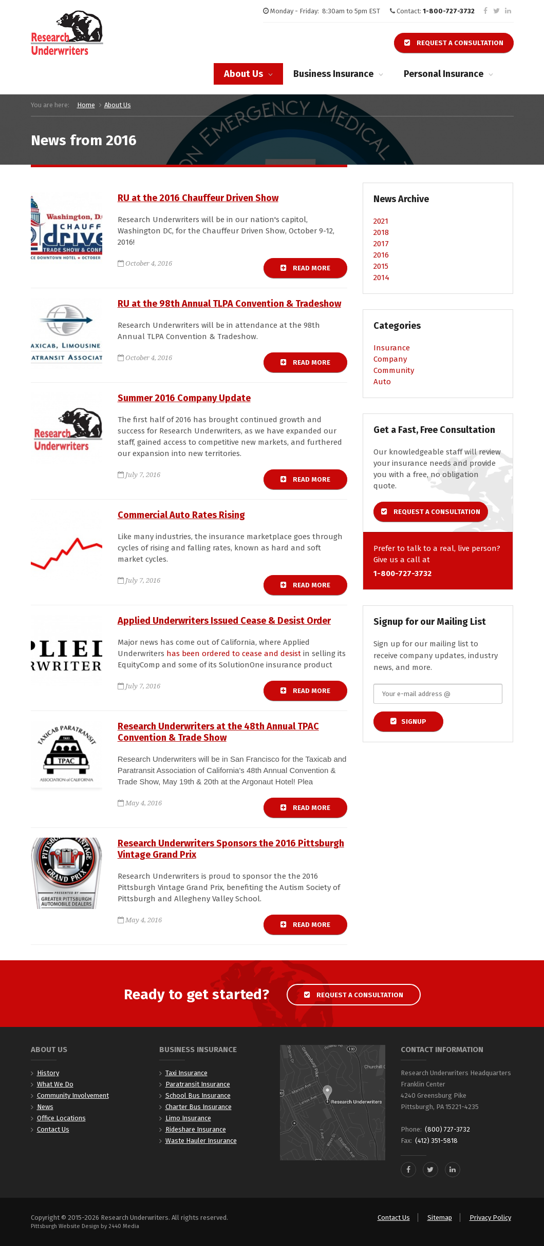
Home (86, 105)
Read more (313, 268)
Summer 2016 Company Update (184, 398)
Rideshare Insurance (195, 1129)
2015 (380, 266)
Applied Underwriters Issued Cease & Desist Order (224, 620)
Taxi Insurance (186, 1073)
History (48, 1073)
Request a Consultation (453, 43)
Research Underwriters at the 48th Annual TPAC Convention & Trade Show (218, 732)
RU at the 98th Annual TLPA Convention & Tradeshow (229, 303)
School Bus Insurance (198, 1095)
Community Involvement (73, 1095)
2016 (381, 255)
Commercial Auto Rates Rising (181, 515)
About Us (243, 74)
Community (393, 370)
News (45, 1107)
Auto (382, 381)
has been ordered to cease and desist (233, 653)
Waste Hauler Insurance (201, 1140)
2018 (381, 232)
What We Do (55, 1084)
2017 (381, 243)
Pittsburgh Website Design (65, 1226)
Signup (413, 721)
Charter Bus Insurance (198, 1107)
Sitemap (439, 1217)
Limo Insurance (188, 1118)
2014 (381, 277)
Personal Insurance (443, 74)
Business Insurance (333, 74)
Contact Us (53, 1129)
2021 (380, 221)
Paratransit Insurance (197, 1084)
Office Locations (61, 1118)
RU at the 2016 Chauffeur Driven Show (198, 198)
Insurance (391, 347)
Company (390, 359)
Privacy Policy (490, 1217)
